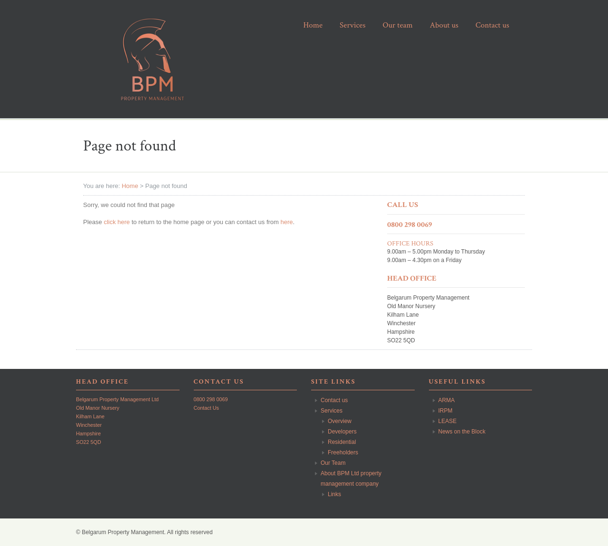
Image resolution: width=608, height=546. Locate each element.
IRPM (445, 410)
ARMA (446, 400)
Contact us (334, 400)
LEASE (447, 421)
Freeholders (343, 452)
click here (117, 222)
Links (334, 494)
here (287, 222)
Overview (340, 421)
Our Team (333, 463)
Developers (342, 431)
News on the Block (461, 431)
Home (130, 185)
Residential (342, 442)
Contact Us (206, 408)
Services (331, 410)
